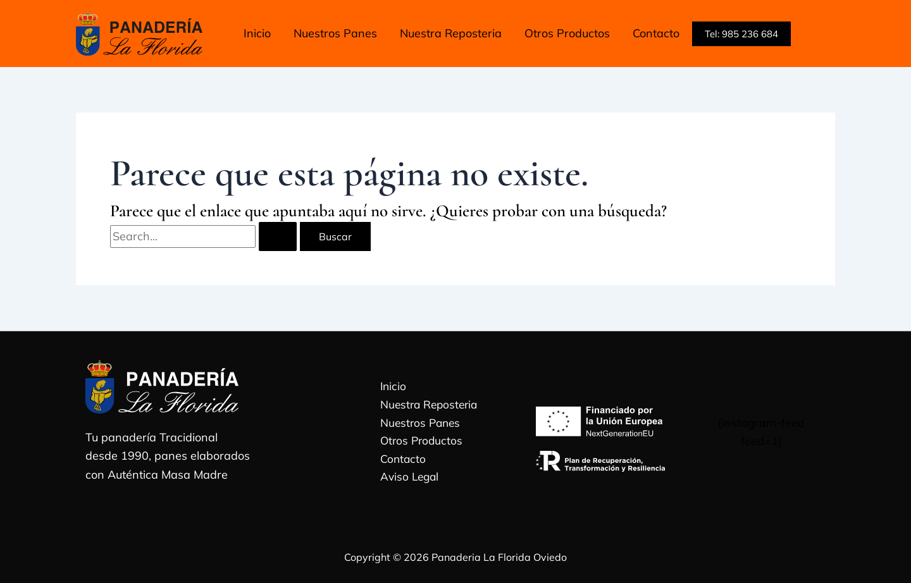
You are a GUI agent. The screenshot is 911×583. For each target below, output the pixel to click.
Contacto (398, 460)
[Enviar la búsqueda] (278, 236)
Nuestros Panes (417, 422)
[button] (741, 33)
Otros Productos (418, 441)
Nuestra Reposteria (426, 403)
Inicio (388, 384)
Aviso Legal (406, 479)
